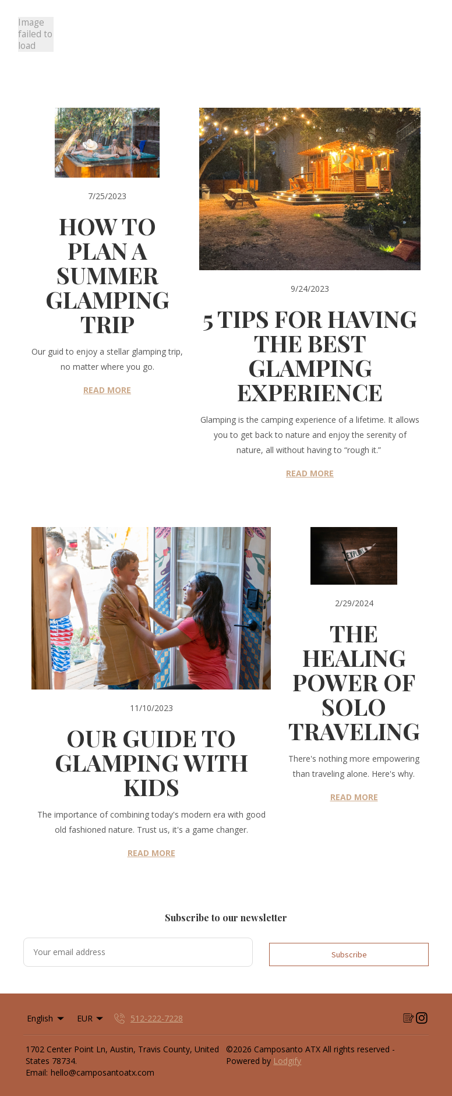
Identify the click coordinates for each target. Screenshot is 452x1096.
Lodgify (287, 1060)
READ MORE (107, 389)
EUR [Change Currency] (91, 1018)
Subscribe (349, 954)
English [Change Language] (46, 1018)
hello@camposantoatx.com (102, 1072)
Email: (37, 1072)
